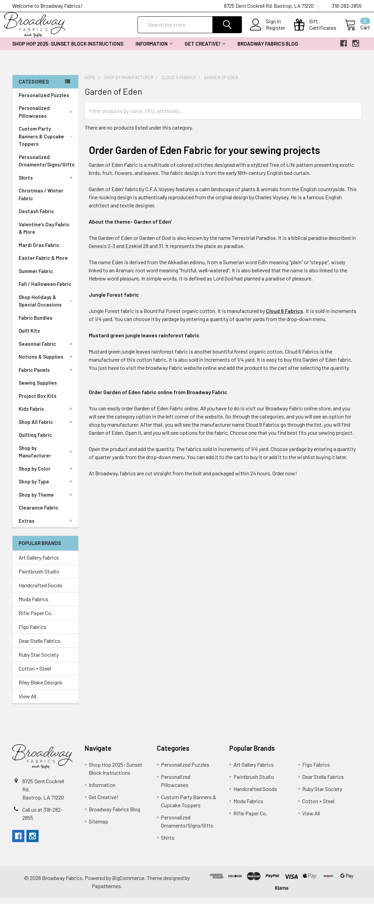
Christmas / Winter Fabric (41, 200)
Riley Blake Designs (40, 688)
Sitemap (98, 827)
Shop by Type (47, 487)
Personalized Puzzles (44, 101)
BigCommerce (128, 884)
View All (27, 702)
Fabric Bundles (36, 324)
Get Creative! (205, 50)
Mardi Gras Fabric (39, 251)
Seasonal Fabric (47, 350)
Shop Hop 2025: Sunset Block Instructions (67, 50)
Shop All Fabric (47, 428)
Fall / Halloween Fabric (45, 290)
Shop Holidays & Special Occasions (47, 307)
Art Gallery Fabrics (39, 563)
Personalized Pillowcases (47, 118)
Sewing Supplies (38, 389)
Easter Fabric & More (43, 264)
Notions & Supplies (47, 363)
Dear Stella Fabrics (39, 646)
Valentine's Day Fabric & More (44, 234)
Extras (47, 527)
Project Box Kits (38, 402)
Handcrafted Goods (40, 591)
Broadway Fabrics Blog (267, 50)
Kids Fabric (47, 415)
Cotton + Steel (35, 674)
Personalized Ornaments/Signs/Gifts (47, 167)
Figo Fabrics (32, 633)
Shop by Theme (47, 501)
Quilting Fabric (35, 441)
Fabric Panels (47, 376)
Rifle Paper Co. (36, 619)
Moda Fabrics (33, 605)
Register (267, 32)
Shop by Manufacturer (47, 458)
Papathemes (106, 892)
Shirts (47, 184)
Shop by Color (47, 475)
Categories (34, 88)
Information (154, 50)
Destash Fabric (36, 217)
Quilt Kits (29, 337)
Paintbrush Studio (39, 577)
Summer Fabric (36, 277)
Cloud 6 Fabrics (284, 317)
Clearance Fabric (38, 514)
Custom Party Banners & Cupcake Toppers (47, 142)
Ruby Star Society (39, 660)
